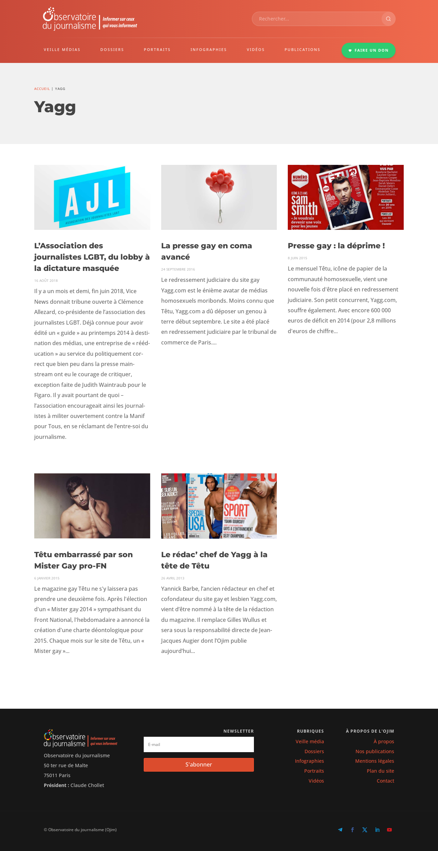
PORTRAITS (157, 49)
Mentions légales (374, 761)
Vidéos (316, 780)
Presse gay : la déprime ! (336, 245)
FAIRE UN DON (368, 50)
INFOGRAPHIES (209, 49)
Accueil (42, 88)
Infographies (309, 761)
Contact (385, 780)
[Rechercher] (388, 19)
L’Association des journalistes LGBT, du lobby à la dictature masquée (92, 257)
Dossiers (314, 751)
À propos (384, 741)
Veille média (310, 741)
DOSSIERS (112, 49)
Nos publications (375, 751)
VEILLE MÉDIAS (62, 49)
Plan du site (380, 771)
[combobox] (317, 19)
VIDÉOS (256, 49)
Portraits (314, 771)
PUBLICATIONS (303, 49)
